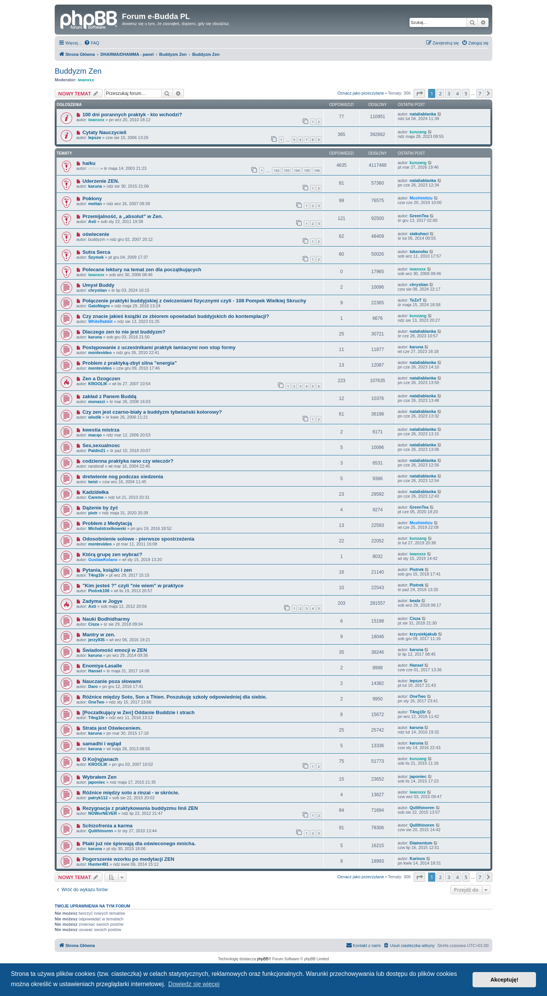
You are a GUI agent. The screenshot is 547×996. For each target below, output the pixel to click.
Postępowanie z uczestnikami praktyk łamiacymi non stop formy (159, 347)
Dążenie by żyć (100, 508)
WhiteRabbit (100, 321)
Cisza (93, 624)
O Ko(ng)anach (100, 759)
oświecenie (95, 234)
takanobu (418, 251)
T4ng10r (96, 575)
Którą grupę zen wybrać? (112, 554)
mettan (95, 203)
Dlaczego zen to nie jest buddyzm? (123, 332)
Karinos (417, 858)
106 (317, 170)
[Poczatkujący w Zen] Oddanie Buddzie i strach (138, 712)
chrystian (97, 290)
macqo (94, 435)
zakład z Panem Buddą (109, 396)
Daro (93, 686)
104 (297, 170)
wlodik (94, 417)
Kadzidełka (95, 492)
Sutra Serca (96, 252)
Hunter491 (98, 864)
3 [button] (448, 93)
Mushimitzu (421, 198)
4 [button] (457, 93)
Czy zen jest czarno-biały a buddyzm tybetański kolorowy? (152, 412)
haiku (88, 163)
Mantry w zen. (98, 634)
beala (414, 600)
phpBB (263, 959)
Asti (92, 221)
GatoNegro (99, 306)
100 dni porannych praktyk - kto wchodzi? (132, 114)
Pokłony (92, 198)
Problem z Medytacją (107, 523)
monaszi (96, 401)
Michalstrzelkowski (107, 528)
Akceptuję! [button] (504, 980)
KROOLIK (98, 383)
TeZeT (415, 300)
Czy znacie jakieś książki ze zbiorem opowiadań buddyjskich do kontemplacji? (175, 316)
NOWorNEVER (102, 813)
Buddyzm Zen (78, 71)
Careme (95, 497)
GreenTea (418, 215)
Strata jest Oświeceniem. (111, 728)
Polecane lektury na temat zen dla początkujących (141, 269)
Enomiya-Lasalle (102, 666)
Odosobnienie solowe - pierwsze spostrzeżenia (138, 539)
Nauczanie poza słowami (111, 681)
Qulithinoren (421, 807)
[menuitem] (91, 42)
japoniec (96, 782)
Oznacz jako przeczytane (360, 93)
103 (286, 170)
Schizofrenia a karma (107, 825)
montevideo (100, 352)
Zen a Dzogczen (101, 378)
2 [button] (440, 93)
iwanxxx (86, 79)
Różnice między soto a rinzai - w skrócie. (130, 792)
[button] (419, 93)
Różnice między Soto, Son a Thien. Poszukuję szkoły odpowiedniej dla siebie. (174, 697)
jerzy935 (96, 639)
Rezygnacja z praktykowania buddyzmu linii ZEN (140, 808)
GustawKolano (102, 559)
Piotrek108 (98, 590)
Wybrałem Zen (99, 777)
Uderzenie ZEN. (100, 181)
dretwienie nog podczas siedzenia (122, 476)
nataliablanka (422, 114)
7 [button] (480, 93)
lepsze (94, 137)
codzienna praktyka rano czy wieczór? (128, 461)
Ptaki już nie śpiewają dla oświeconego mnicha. (139, 843)
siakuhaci (418, 233)
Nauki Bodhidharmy (106, 619)
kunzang (418, 132)
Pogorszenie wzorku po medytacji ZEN (128, 859)
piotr (92, 513)
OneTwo (96, 702)
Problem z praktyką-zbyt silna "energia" (129, 363)
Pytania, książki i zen (107, 570)
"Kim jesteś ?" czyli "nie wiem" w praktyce (132, 585)
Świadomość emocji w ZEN (114, 650)
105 (307, 170)
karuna (95, 186)
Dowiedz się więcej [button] (194, 984)
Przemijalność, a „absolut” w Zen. (122, 216)
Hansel (95, 671)
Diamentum (420, 843)
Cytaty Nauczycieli (104, 132)
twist (93, 481)
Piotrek (416, 569)
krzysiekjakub (423, 634)
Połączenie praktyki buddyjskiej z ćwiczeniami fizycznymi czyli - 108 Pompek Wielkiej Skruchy (194, 301)
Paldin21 (96, 450)
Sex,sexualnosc (101, 445)
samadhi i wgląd (101, 743)
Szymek (96, 257)
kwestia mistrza (101, 430)
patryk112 (98, 797)
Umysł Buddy (98, 285)
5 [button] (466, 93)
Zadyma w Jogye (102, 601)
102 (276, 170)
